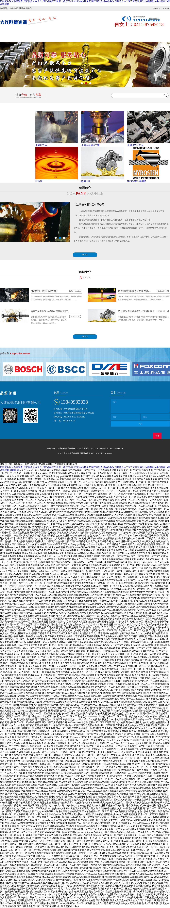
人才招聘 (157, 31)
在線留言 (133, 31)
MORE (85, 255)
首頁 (12, 31)
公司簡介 (36, 31)
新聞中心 (84, 31)
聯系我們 (12, 38)
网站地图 (14, 470)
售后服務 (109, 31)
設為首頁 (156, 8)
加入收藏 (166, 8)
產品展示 (60, 31)
